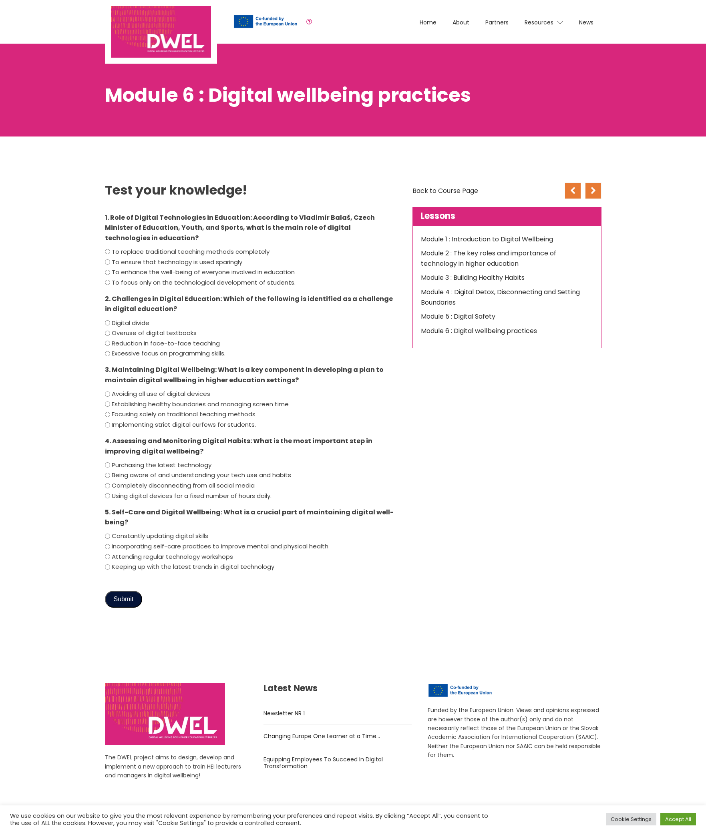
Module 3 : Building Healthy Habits (473, 277)
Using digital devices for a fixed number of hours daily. (192, 496)
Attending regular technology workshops (172, 556)
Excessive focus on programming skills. (168, 353)
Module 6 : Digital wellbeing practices (479, 330)
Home (428, 22)
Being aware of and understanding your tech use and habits (201, 475)
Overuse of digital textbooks (154, 333)
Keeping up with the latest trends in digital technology (193, 566)
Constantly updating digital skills (160, 536)
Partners (497, 22)
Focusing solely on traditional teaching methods (183, 414)
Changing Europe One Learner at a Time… (321, 736)
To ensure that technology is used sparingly (177, 262)
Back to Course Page (445, 190)
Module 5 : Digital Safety (458, 316)
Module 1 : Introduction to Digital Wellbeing (487, 239)
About (461, 22)
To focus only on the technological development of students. (204, 282)
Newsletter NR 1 (284, 713)
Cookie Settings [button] (631, 819)
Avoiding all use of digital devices (161, 393)
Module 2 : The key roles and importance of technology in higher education (488, 258)
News (586, 22)
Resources (544, 22)
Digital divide (130, 323)
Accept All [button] (678, 819)
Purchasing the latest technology (161, 465)
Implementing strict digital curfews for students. (184, 424)
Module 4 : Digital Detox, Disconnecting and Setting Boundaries (500, 297)
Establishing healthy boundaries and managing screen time (200, 404)
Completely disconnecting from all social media (183, 485)
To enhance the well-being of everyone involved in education (203, 272)
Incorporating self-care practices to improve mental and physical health (220, 546)
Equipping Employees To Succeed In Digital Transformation (323, 762)
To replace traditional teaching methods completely (191, 251)
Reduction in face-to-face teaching (166, 343)
